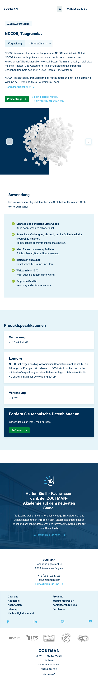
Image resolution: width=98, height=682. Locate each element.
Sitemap (12, 609)
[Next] (88, 141)
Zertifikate (59, 609)
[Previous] (9, 141)
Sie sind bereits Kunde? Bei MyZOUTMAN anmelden (48, 99)
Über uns (13, 596)
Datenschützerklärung (49, 664)
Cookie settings (49, 669)
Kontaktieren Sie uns (47, 584)
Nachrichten (15, 604)
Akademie (14, 600)
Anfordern (19, 430)
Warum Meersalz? (63, 600)
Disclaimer (49, 660)
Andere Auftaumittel (18, 24)
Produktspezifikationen (19, 87)
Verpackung (15, 43)
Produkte (58, 596)
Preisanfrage (16, 99)
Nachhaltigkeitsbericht (21, 613)
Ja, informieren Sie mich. (47, 534)
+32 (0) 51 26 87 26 (72, 9)
